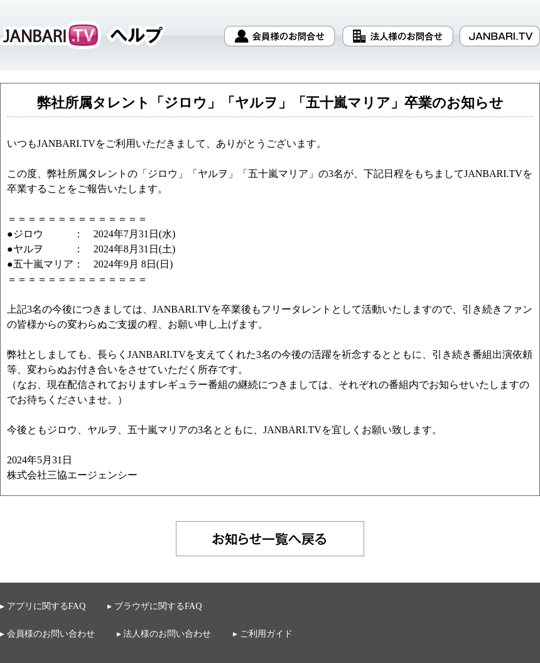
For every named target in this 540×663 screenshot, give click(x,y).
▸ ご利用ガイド (263, 634)
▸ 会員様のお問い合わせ (47, 633)
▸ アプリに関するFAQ (42, 605)
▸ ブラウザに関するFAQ (154, 606)
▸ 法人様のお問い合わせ (164, 633)
